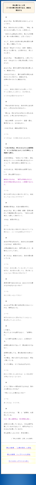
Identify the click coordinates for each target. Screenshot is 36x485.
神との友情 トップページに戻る (18, 454)
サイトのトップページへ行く (19, 461)
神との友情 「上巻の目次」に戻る (18, 447)
